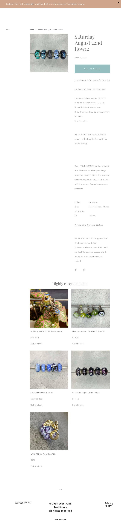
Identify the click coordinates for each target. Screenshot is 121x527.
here (51, 3)
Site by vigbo (60, 519)
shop (32, 30)
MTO (8, 30)
